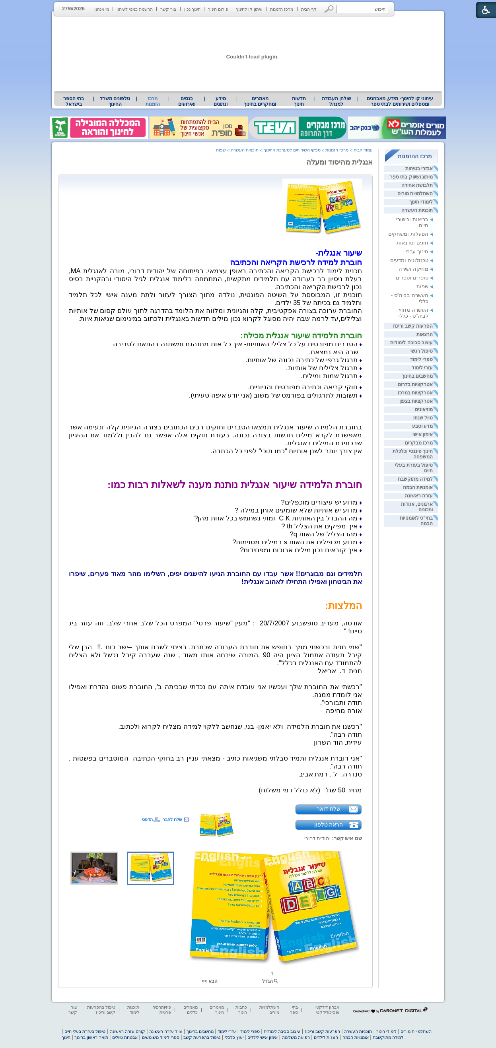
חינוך (66, 1037)
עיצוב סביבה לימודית (411, 342)
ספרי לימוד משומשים (160, 1037)
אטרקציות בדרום (415, 384)
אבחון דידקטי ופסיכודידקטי (327, 1010)
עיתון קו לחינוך (249, 9)
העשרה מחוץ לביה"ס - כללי (413, 313)
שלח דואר (328, 808)
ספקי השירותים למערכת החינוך (292, 149)
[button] (329, 9)
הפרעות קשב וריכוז (413, 326)
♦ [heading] (360, 344)
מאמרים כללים (190, 1010)
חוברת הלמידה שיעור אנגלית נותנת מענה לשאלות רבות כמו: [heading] (234, 484)
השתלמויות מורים (415, 193)
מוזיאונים (424, 409)
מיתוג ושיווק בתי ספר (411, 177)
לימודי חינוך (421, 202)
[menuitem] (400, 101)
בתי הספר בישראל (73, 101)
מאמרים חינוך (217, 1010)
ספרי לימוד (421, 359)
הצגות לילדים (326, 1037)
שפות (422, 286)
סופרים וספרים (412, 278)
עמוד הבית (363, 149)
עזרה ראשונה (419, 496)
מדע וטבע (422, 426)
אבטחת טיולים (125, 1037)
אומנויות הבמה (418, 487)
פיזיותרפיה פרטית (161, 1010)
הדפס (147, 819)
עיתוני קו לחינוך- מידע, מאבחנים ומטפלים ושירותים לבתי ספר (400, 101)
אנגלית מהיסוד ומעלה (339, 162)
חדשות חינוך (299, 101)
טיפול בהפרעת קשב (201, 1037)
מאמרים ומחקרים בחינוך (260, 101)
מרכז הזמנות (281, 9)
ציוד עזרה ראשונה (165, 1031)
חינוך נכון (192, 9)
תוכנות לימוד (133, 1010)
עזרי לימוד (422, 368)
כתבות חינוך (241, 1010)
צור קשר (168, 9)
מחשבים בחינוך (417, 376)
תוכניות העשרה (417, 210)
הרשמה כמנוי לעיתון (135, 9)
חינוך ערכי (417, 251)
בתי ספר (294, 1010)
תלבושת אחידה (417, 185)
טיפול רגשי (421, 351)
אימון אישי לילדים (262, 1037)
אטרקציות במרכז (415, 393)
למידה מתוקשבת (415, 479)
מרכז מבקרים (419, 443)
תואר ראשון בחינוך (91, 1037)
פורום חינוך (218, 9)
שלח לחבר (172, 819)
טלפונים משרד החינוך (115, 101)
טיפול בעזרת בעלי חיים (84, 1031)
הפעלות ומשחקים (408, 234)
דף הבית (308, 9)
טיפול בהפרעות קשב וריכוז (101, 1010)
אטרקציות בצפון (416, 401)
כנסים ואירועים (186, 101)
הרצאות (424, 334)
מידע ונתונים (221, 101)
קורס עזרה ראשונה (127, 1031)
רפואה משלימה (296, 1037)
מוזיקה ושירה (413, 269)
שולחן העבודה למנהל (336, 101)
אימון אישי (422, 434)
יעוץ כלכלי (234, 1037)
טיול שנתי (423, 418)
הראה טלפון (328, 824)
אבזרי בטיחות (419, 168)
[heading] (301, 335)
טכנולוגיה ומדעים (409, 260)
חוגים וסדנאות (412, 243)
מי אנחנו (101, 9)
